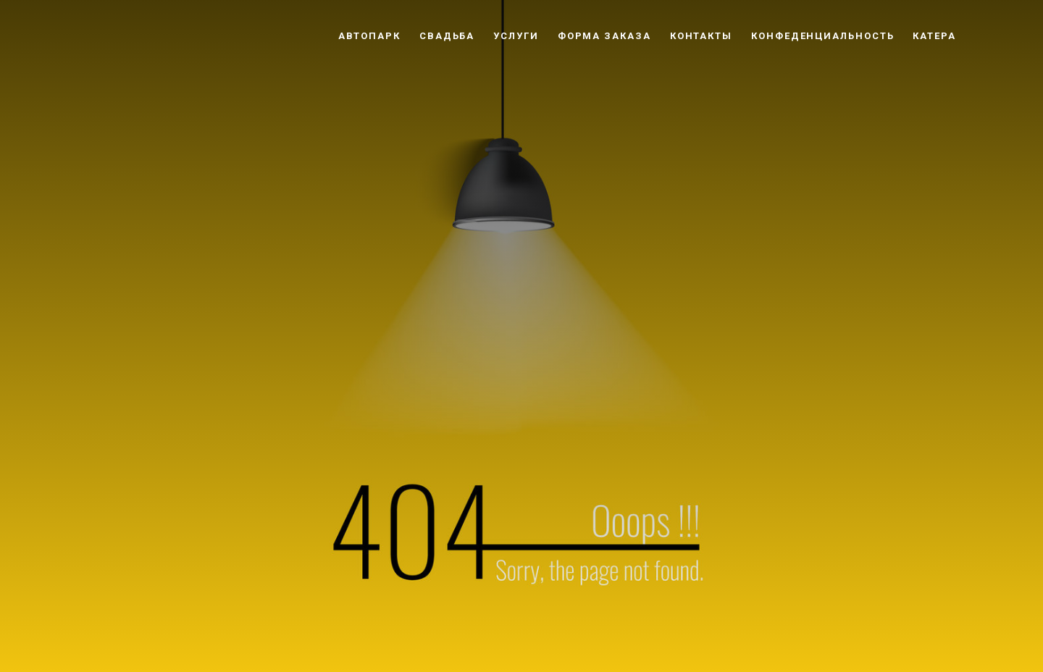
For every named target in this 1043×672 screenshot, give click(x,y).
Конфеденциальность (823, 35)
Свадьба (446, 35)
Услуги (516, 35)
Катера (934, 35)
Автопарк (369, 35)
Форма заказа (604, 35)
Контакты (701, 35)
